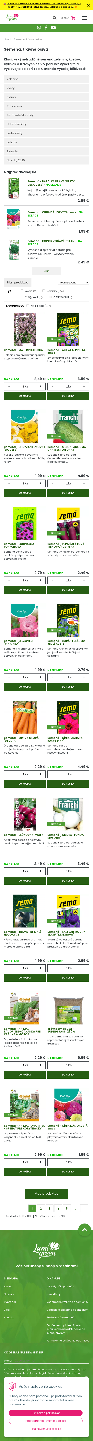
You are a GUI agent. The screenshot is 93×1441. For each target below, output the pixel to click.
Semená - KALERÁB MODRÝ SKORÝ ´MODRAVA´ (66, 933)
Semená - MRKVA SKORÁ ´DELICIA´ (21, 739)
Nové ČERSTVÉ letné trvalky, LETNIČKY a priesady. (45, 6)
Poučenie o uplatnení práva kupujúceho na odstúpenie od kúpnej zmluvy (66, 1329)
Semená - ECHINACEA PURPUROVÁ (19, 545)
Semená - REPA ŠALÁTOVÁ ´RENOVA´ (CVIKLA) (66, 545)
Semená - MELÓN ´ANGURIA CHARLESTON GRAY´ (66, 448)
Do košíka (25, 396)
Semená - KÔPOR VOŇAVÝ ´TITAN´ (51, 241)
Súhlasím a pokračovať (46, 1413)
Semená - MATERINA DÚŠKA (23, 350)
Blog (7, 1310)
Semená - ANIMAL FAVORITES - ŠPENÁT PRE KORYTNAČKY (24, 1127)
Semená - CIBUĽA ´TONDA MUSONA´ (65, 836)
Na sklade (41, 306)
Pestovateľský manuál (61, 1317)
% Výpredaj (34, 297)
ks (26, 386)
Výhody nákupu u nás (60, 1286)
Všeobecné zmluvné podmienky (67, 1302)
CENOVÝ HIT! (64, 297)
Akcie (31, 291)
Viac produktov (46, 1193)
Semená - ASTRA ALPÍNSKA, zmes (66, 351)
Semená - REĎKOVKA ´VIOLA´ (24, 835)
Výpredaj (10, 1302)
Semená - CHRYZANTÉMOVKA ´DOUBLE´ (24, 448)
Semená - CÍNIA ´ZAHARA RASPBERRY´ (65, 739)
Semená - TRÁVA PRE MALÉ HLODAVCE (22, 933)
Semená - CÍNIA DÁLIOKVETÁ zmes (52, 212)
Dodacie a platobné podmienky (67, 1310)
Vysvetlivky (53, 1294)
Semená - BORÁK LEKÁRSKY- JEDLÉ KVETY (67, 642)
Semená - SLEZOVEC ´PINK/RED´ (18, 642)
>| (84, 1209)
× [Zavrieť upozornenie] (88, 5)
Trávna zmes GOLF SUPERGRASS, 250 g (61, 1030)
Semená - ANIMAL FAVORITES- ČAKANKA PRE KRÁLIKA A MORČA (22, 1031)
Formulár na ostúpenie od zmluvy (68, 1340)
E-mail (8, 1360)
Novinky (55, 291)
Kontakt (9, 1317)
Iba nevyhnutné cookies (46, 1428)
